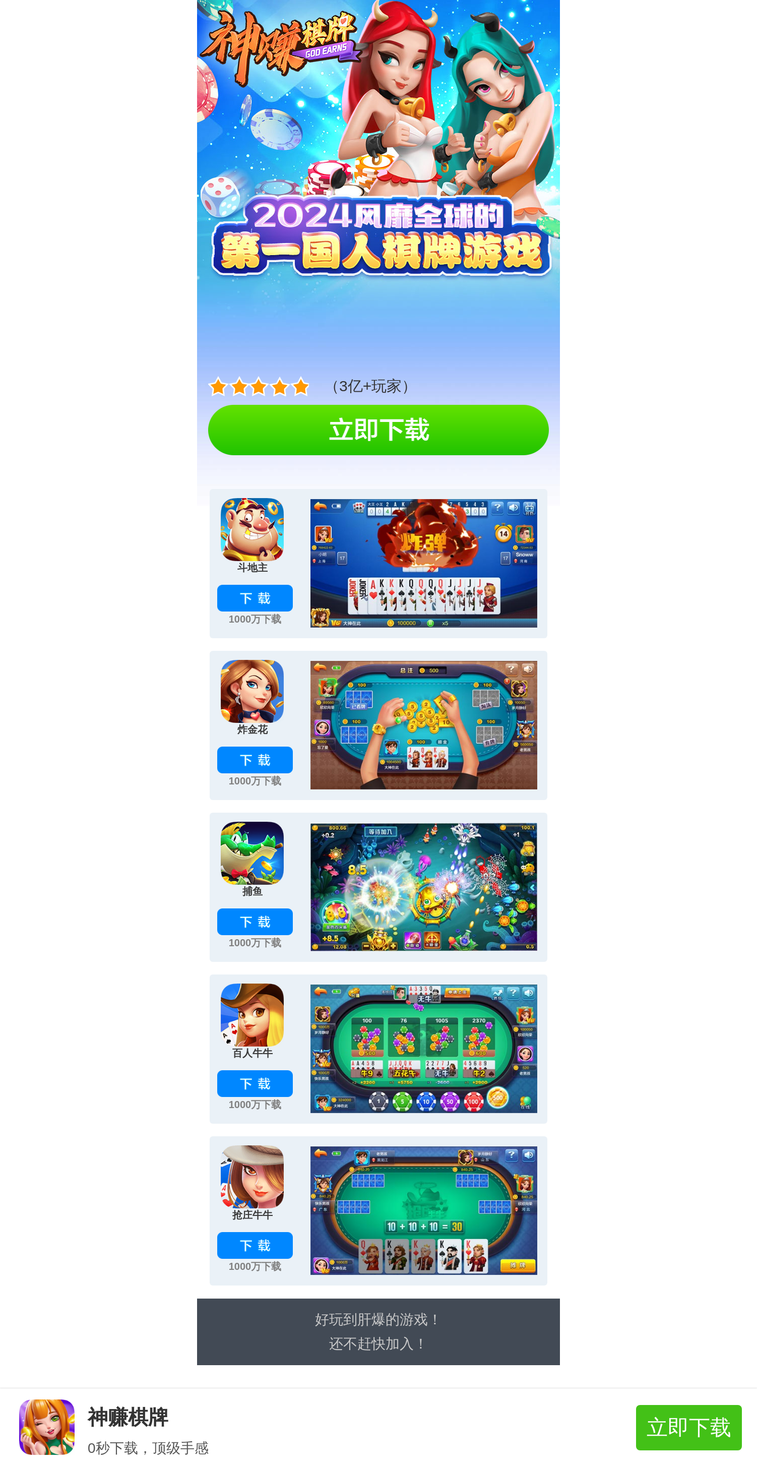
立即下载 (689, 1427)
